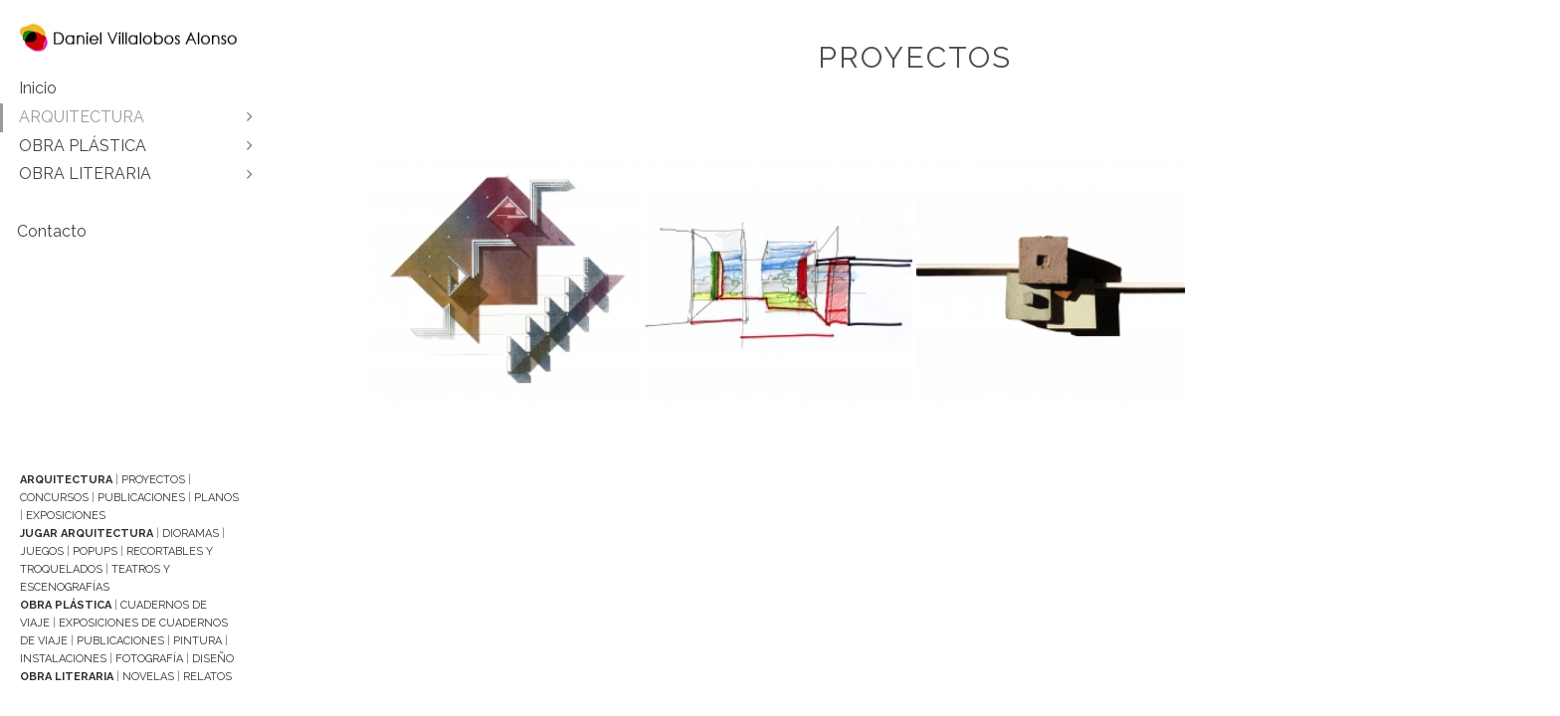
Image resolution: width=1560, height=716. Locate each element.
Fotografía (149, 658)
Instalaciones (63, 658)
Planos (216, 497)
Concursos (54, 497)
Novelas (148, 676)
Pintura (197, 640)
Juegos (42, 551)
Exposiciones (65, 515)
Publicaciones (141, 497)
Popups (95, 551)
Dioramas (190, 533)
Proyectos (153, 479)
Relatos (207, 676)
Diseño (213, 658)
